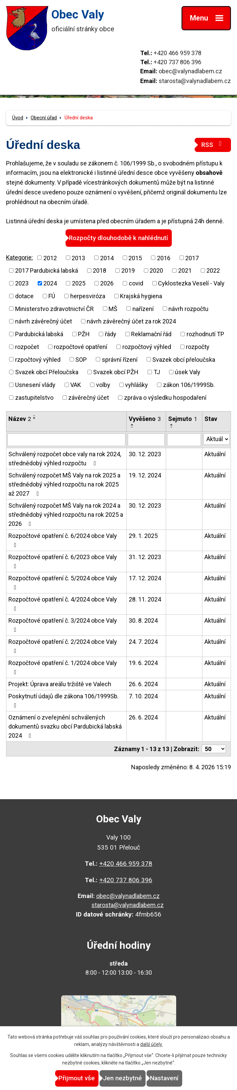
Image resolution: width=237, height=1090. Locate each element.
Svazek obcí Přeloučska (46, 372)
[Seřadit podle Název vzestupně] (34, 415)
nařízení (143, 308)
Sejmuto (182, 418)
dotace (24, 296)
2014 (107, 257)
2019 (128, 270)
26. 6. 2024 (143, 684)
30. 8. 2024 (143, 620)
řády (110, 334)
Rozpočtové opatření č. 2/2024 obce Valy (62, 646)
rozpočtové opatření (80, 346)
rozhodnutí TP (205, 334)
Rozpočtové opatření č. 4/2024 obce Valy (62, 604)
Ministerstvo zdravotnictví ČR (54, 308)
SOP (81, 359)
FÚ (51, 296)
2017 (192, 257)
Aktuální (215, 454)
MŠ (113, 308)
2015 (135, 257)
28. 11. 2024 (145, 599)
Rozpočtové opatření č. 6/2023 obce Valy (62, 561)
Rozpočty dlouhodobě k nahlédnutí (118, 238)
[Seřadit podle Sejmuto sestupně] (171, 427)
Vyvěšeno (145, 418)
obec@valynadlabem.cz (190, 71)
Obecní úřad (44, 118)
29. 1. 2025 (143, 535)
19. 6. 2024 (143, 662)
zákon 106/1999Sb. (189, 384)
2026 (107, 283)
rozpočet (27, 346)
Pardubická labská (39, 334)
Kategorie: (19, 257)
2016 (163, 257)
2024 (50, 283)
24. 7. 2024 (143, 641)
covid (136, 283)
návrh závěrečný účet (43, 321)
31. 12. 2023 (145, 556)
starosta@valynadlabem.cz (195, 80)
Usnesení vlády (35, 384)
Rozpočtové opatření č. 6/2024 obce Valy (62, 540)
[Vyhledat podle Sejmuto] (184, 439)
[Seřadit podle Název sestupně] (34, 418)
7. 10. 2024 (143, 696)
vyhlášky (136, 384)
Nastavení (164, 1078)
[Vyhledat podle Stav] (216, 439)
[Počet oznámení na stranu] (214, 749)
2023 (22, 283)
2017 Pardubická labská (46, 270)
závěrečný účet (88, 397)
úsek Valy (187, 372)
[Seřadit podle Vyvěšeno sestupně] (132, 427)
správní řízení (119, 359)
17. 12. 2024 (145, 578)
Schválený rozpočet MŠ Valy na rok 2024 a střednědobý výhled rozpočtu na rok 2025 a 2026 (65, 514)
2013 (78, 257)
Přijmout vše (76, 1078)
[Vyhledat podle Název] (66, 439)
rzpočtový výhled (38, 359)
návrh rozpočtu (188, 308)
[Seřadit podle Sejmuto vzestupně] (171, 424)
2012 (50, 257)
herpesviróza (87, 296)
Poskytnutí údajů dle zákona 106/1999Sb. (63, 700)
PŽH (84, 334)
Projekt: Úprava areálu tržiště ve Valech (59, 684)
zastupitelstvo (34, 397)
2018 (99, 270)
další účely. (151, 1044)
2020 (156, 270)
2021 (185, 270)
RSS (212, 144)
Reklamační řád (151, 334)
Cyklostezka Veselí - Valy (191, 283)
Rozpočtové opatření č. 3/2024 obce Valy (62, 625)
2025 (78, 283)
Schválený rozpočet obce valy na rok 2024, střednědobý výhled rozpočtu (64, 459)
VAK (75, 384)
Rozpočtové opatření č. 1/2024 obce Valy (62, 667)
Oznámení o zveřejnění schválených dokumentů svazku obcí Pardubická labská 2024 (65, 726)
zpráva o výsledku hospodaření (165, 397)
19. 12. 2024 (145, 475)
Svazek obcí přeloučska (183, 359)
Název (19, 418)
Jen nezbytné (122, 1078)
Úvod (17, 118)
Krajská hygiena (141, 296)
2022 (213, 270)
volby (103, 384)
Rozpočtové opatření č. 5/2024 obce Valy (62, 582)
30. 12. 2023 (145, 454)
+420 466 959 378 (177, 52)
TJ (157, 372)
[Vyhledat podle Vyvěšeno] (146, 439)
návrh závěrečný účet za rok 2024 (131, 321)
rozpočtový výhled (146, 346)
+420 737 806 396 (177, 62)
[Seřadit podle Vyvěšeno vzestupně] (132, 424)
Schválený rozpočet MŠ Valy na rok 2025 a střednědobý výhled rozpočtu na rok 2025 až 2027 (64, 484)
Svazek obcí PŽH (116, 372)
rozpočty (197, 346)
